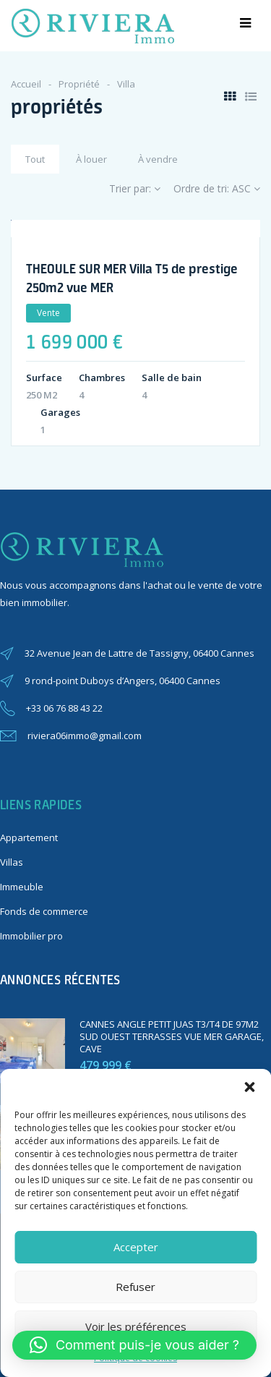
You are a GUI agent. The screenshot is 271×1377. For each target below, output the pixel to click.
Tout (35, 159)
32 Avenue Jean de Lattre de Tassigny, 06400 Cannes (139, 653)
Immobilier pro (31, 935)
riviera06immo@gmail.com (84, 735)
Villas (11, 862)
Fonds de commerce (44, 911)
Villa (126, 83)
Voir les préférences (135, 1326)
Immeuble (21, 886)
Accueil (26, 83)
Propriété (79, 83)
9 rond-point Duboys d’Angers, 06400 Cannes (122, 680)
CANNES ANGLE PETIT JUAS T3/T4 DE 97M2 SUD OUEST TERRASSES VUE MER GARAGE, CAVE (171, 1036)
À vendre (158, 159)
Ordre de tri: (216, 188)
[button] (249, 1087)
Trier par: (134, 188)
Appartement (29, 837)
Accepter (135, 1247)
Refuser (135, 1286)
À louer (91, 159)
